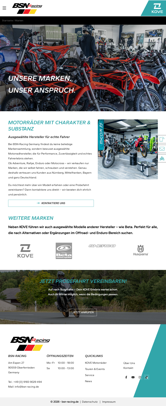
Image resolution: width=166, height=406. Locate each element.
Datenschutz (90, 401)
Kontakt (128, 367)
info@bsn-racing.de (27, 386)
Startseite (7, 20)
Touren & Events (95, 369)
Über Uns (129, 363)
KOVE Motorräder (96, 362)
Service (89, 375)
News (88, 381)
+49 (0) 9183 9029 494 (27, 381)
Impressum (109, 401)
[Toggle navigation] (4, 8)
